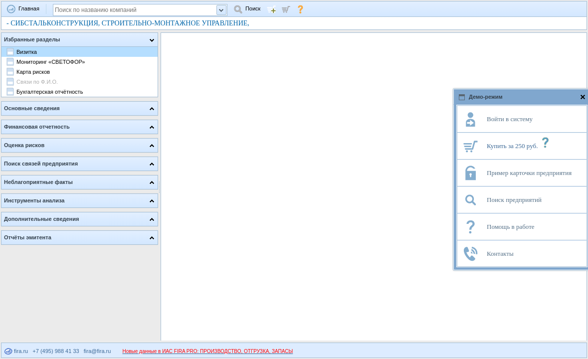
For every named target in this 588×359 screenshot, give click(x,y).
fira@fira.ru (97, 351)
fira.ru (16, 351)
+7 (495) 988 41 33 (55, 351)
